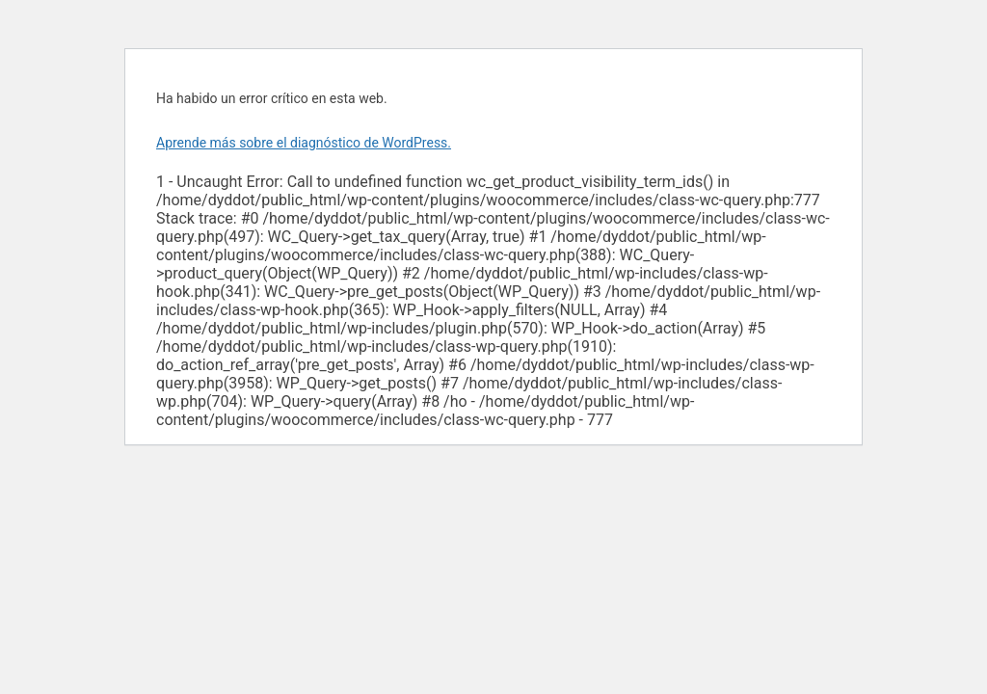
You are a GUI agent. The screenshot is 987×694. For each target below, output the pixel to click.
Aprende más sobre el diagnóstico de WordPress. (303, 142)
